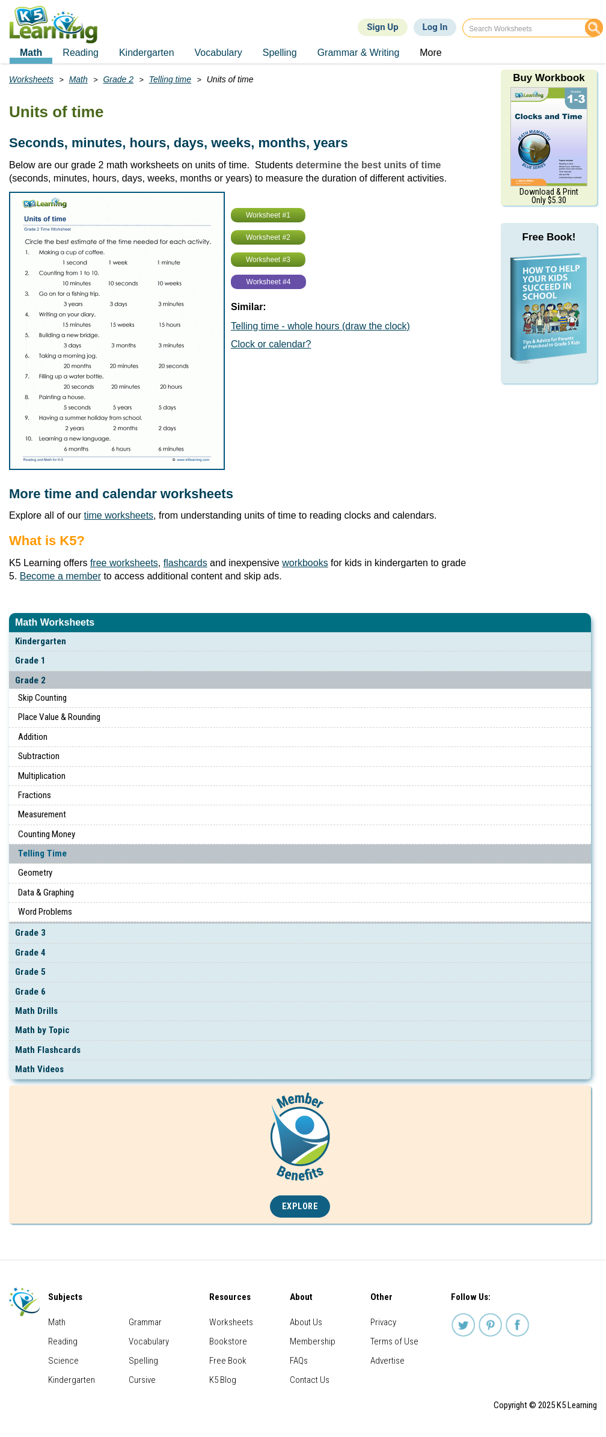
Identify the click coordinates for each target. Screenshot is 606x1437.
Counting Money (46, 834)
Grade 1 (30, 660)
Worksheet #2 (268, 237)
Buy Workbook (549, 78)
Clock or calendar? (271, 344)
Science (63, 1360)
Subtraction (39, 756)
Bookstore (228, 1341)
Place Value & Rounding (59, 717)
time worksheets (119, 515)
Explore (300, 1206)
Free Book (227, 1360)
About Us (306, 1322)
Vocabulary (149, 1341)
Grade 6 (30, 991)
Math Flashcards (48, 1050)
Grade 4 (30, 952)
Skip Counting (42, 697)
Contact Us (309, 1379)
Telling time (170, 79)
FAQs (299, 1360)
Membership (312, 1341)
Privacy (383, 1322)
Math (78, 79)
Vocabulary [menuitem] (218, 52)
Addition (32, 736)
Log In (435, 27)
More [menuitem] (430, 52)
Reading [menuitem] (81, 52)
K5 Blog (222, 1379)
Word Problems (45, 911)
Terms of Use (394, 1341)
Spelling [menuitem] (280, 52)
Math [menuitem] (31, 52)
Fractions (34, 795)
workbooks (305, 563)
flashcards (185, 563)
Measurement (42, 814)
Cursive (142, 1379)
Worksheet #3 (268, 259)
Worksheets (31, 79)
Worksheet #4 (268, 282)
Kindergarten (40, 641)
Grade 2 (30, 680)
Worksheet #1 (268, 215)
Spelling (143, 1360)
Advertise (387, 1360)
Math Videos (39, 1069)
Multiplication (42, 775)
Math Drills (36, 1010)
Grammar (145, 1322)
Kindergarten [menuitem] (146, 52)
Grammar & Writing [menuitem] (358, 52)
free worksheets (124, 563)
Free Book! (549, 237)
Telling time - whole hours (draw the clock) (320, 326)
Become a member (60, 576)
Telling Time (42, 853)
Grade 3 (30, 932)
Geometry (35, 872)
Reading (63, 1341)
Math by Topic (42, 1030)
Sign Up (382, 27)
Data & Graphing (46, 892)
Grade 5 (30, 971)
